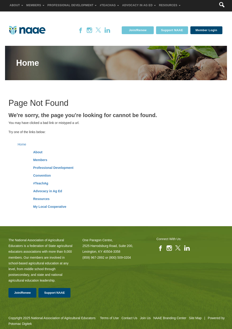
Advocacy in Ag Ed (47, 191)
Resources (41, 199)
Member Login (206, 30)
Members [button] (35, 5)
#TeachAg (40, 183)
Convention (42, 175)
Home (22, 144)
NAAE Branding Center (169, 318)
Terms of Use (109, 318)
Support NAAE (172, 30)
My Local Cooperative (49, 206)
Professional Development (53, 168)
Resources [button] (170, 5)
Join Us (145, 318)
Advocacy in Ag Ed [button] (139, 5)
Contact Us (129, 318)
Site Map (195, 318)
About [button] (17, 5)
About (37, 152)
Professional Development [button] (72, 5)
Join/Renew (137, 30)
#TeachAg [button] (110, 5)
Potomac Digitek (20, 324)
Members (40, 160)
